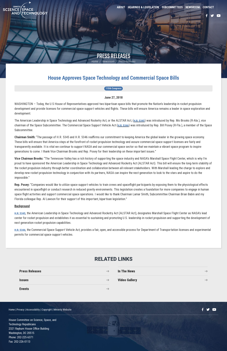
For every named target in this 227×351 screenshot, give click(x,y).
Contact (208, 7)
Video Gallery (127, 280)
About (121, 7)
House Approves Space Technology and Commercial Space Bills (113, 78)
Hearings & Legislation (143, 7)
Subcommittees (172, 7)
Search (220, 7)
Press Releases (113, 56)
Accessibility (33, 309)
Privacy (20, 309)
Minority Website (63, 309)
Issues (24, 280)
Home (94, 61)
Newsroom (193, 7)
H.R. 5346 (124, 125)
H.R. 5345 (140, 120)
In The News (126, 271)
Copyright (47, 309)
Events (24, 289)
